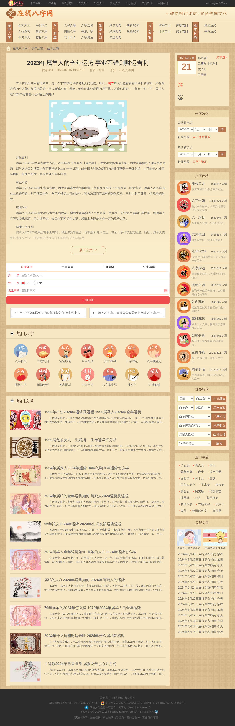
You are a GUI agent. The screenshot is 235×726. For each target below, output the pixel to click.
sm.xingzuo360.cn (216, 3)
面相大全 (24, 25)
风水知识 (131, 3)
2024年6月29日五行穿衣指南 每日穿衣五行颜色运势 (200, 560)
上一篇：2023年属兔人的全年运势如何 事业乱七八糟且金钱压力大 (48, 314)
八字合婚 (70, 25)
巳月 (198, 497)
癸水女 (199, 478)
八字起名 (87, 25)
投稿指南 (130, 697)
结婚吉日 (165, 25)
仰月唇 (217, 510)
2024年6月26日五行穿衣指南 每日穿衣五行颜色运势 (200, 577)
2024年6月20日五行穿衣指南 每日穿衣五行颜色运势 (200, 610)
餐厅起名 (212, 497)
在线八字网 (20, 48)
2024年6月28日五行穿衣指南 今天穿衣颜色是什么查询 (200, 566)
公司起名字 (199, 510)
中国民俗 (163, 3)
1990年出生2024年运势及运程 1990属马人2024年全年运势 (93, 412)
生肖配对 (133, 25)
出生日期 (13, 290)
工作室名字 (188, 484)
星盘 (213, 478)
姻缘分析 (198, 335)
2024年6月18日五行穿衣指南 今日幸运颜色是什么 (200, 621)
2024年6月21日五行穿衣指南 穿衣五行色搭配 (200, 605)
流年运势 (37, 48)
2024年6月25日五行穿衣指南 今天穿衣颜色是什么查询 (200, 582)
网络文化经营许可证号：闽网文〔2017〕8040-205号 (120, 707)
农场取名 (187, 504)
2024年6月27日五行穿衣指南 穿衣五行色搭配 (200, 571)
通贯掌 (185, 497)
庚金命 (220, 484)
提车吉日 (182, 31)
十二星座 (35, 3)
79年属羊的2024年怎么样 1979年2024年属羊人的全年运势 (92, 608)
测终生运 (198, 285)
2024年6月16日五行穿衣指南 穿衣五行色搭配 (200, 632)
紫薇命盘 (187, 471)
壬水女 (205, 484)
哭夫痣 (199, 491)
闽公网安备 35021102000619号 (124, 702)
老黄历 (220, 57)
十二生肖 (51, 3)
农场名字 (204, 504)
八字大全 (83, 3)
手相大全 (42, 25)
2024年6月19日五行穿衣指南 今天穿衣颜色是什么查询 (200, 616)
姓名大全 (99, 3)
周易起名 (198, 369)
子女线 (185, 465)
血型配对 (115, 37)
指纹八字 (42, 31)
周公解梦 (67, 3)
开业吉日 (165, 31)
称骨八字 (42, 37)
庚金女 (185, 491)
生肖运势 (210, 31)
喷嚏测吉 (215, 491)
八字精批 (198, 217)
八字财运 (87, 37)
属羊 (111, 83)
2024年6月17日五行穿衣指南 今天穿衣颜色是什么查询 (200, 627)
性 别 (13, 282)
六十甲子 (70, 37)
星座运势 (210, 25)
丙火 (213, 465)
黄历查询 (147, 3)
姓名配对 (115, 25)
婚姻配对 (115, 31)
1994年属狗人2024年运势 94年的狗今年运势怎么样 (86, 468)
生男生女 (24, 37)
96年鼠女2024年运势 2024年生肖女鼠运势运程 (83, 524)
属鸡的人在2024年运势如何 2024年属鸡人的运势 (84, 580)
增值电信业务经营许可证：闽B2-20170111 (74, 702)
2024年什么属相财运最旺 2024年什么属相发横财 (84, 636)
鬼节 (184, 510)
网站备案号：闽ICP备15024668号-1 (165, 702)
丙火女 (199, 465)
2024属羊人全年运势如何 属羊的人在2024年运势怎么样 (90, 552)
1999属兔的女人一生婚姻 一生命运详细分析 (80, 440)
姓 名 (13, 275)
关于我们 (105, 697)
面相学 (185, 478)
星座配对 (133, 31)
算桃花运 (198, 319)
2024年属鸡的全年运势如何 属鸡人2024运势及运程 (86, 496)
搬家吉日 (182, 25)
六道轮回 (198, 234)
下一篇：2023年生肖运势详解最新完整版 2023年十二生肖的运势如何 (127, 314)
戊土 (201, 471)
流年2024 (199, 251)
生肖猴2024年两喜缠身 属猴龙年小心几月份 (80, 664)
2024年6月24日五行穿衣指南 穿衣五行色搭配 (200, 588)
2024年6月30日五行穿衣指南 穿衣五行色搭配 (200, 555)
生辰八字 (87, 31)
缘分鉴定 (198, 184)
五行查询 (24, 31)
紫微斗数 (198, 352)
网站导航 (117, 697)
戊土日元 (215, 471)
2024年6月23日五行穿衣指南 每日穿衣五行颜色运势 (200, 593)
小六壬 (220, 504)
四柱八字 (115, 3)
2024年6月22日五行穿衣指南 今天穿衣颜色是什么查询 (200, 599)
